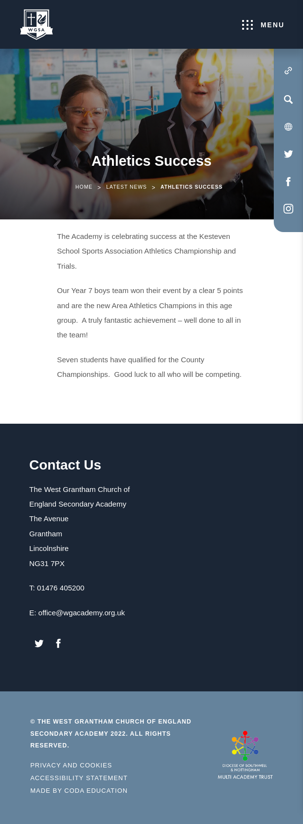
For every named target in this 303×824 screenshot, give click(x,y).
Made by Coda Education (79, 791)
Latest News (126, 187)
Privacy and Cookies (71, 765)
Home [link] (84, 187)
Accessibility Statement (79, 778)
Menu (263, 25)
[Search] (288, 99)
